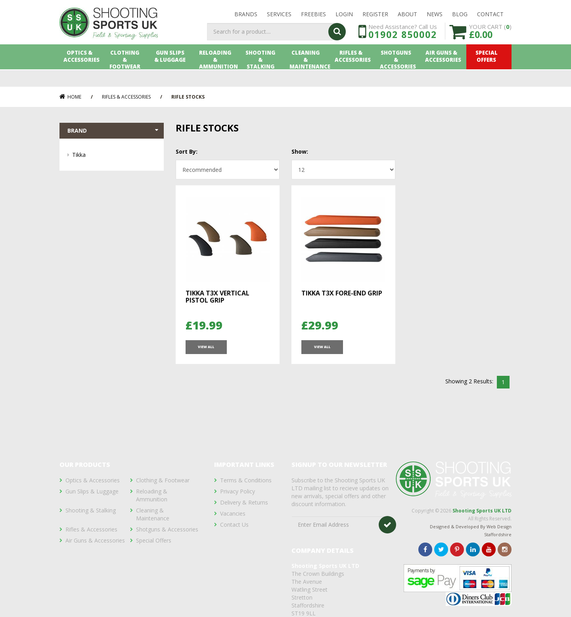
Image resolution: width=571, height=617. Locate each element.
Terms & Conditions (246, 480)
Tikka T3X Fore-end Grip (341, 293)
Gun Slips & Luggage (173, 74)
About (407, 16)
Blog (460, 16)
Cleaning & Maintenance (308, 74)
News (435, 16)
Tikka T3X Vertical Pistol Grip (217, 297)
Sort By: (186, 151)
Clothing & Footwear (127, 74)
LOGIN (344, 16)
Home (70, 96)
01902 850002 (402, 46)
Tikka (114, 156)
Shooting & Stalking (263, 74)
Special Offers (489, 74)
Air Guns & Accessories (444, 74)
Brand (113, 131)
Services (279, 16)
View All (205, 350)
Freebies (313, 16)
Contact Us (234, 524)
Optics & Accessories (82, 74)
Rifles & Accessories (353, 74)
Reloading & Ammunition (218, 74)
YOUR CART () (490, 43)
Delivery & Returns (244, 502)
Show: (299, 151)
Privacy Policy (237, 491)
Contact (490, 16)
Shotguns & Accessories (398, 74)
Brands (245, 16)
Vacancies (232, 513)
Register (375, 16)
